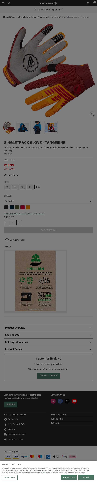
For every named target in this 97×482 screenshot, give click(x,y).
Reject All (86, 477)
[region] (48, 471)
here (44, 472)
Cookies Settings (10, 477)
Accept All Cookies (69, 477)
